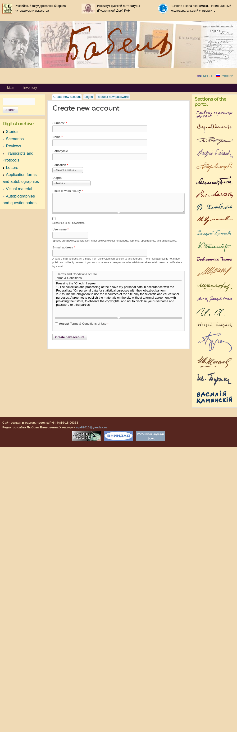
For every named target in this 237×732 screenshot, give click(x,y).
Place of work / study (67, 191)
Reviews (13, 146)
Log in (88, 97)
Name (57, 137)
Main (10, 88)
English (205, 76)
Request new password (113, 97)
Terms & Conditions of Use (84, 323)
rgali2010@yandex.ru (91, 427)
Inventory (30, 88)
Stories (12, 131)
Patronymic (60, 151)
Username (60, 229)
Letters (12, 167)
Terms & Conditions (68, 278)
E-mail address (63, 247)
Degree (57, 178)
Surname (59, 123)
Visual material (19, 189)
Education (60, 165)
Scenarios (15, 139)
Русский (224, 76)
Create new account (67, 96)
